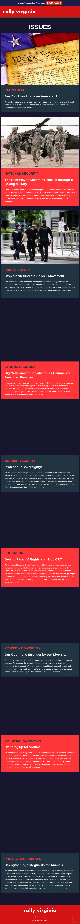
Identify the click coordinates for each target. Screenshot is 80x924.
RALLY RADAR (54, 3)
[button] (59, 11)
